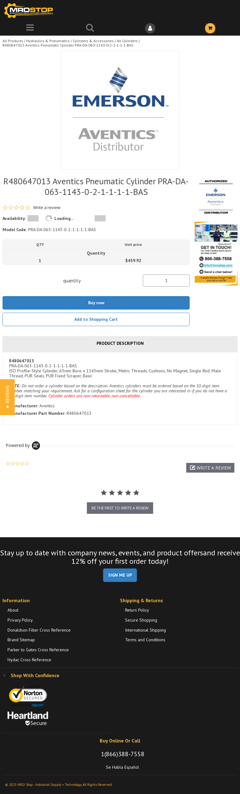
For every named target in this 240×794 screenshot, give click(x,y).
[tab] (120, 388)
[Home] (30, 10)
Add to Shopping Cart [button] (96, 319)
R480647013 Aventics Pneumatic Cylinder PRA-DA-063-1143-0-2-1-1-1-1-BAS (67, 45)
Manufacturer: (23, 406)
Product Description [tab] (120, 343)
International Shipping (145, 630)
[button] (210, 468)
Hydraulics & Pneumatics (48, 40)
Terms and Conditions (145, 640)
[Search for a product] (90, 28)
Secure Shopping (141, 620)
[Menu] (30, 28)
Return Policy (137, 610)
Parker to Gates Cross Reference (38, 650)
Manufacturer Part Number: (37, 413)
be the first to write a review (120, 508)
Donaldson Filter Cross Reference (39, 630)
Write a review (46, 207)
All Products (12, 40)
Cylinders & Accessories (93, 40)
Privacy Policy (20, 620)
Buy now (96, 302)
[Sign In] (150, 28)
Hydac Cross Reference (29, 659)
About (13, 610)
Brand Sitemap (21, 640)
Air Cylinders (127, 40)
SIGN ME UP (120, 575)
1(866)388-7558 (122, 754)
